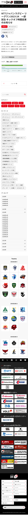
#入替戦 (12, 188)
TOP (2, 6)
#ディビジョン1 (12, 26)
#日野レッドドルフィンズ (8, 167)
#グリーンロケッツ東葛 (7, 149)
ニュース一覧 (14, 83)
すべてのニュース (6, 103)
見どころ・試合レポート (6, 490)
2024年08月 (5, 223)
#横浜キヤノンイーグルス (8, 143)
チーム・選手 (4, 487)
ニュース (7, 6)
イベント (11, 106)
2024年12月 (5, 215)
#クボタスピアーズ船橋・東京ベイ (10, 123)
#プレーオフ (5, 188)
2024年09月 (5, 221)
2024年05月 (5, 229)
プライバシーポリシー (6, 500)
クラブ (21, 103)
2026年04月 (5, 199)
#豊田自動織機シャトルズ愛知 (9, 158)
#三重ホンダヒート (20, 137)
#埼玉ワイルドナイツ (7, 129)
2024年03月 (5, 232)
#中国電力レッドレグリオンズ (9, 179)
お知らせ (4, 26)
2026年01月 (5, 205)
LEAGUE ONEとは (5, 496)
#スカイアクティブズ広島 (8, 182)
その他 (22, 106)
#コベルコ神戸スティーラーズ (9, 126)
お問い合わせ (4, 503)
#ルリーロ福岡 (19, 185)
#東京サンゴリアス (6, 132)
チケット (18, 2)
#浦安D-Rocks (5, 120)
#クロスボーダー (21, 188)
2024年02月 (5, 234)
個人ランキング (18, 484)
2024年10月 (5, 219)
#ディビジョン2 (16, 114)
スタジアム (17, 493)
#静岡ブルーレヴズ (19, 129)
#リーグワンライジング (17, 117)
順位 (3, 484)
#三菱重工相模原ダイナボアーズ (9, 140)
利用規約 (16, 500)
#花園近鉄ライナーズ (7, 32)
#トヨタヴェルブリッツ (7, 29)
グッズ (17, 106)
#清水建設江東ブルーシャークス (10, 155)
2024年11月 (5, 217)
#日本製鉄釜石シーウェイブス (9, 161)
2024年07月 (5, 225)
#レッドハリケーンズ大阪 (8, 170)
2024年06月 (5, 227)
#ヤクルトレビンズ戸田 (7, 185)
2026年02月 (5, 203)
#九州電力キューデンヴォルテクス (10, 152)
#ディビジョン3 (6, 117)
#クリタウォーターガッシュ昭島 (10, 173)
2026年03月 (5, 201)
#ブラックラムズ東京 (7, 146)
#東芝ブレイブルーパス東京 (9, 134)
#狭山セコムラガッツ (7, 176)
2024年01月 (5, 236)
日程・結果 (17, 481)
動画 (3, 493)
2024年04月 (5, 231)
